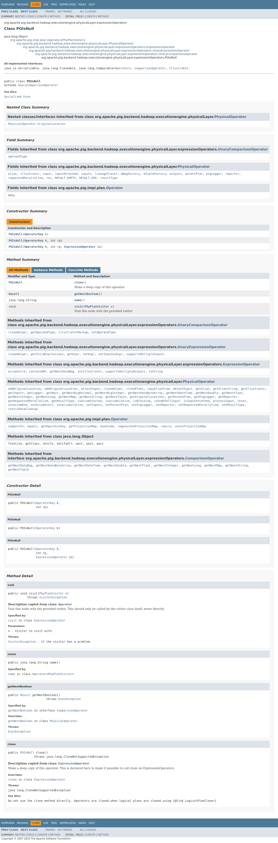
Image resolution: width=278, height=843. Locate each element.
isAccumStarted (89, 401)
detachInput (182, 388)
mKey (11, 195)
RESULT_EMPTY (65, 178)
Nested (20, 16)
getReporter (227, 396)
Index (82, 4)
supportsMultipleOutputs (125, 371)
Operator (122, 68)
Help (92, 4)
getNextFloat (232, 392)
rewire (166, 426)
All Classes (88, 11)
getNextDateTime (179, 392)
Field (30, 16)
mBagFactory (130, 173)
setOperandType (103, 332)
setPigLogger (141, 404)
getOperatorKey (53, 426)
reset (241, 401)
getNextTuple (115, 396)
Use (45, 4)
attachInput (90, 388)
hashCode (107, 426)
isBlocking (141, 401)
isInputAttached (196, 401)
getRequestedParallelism (28, 401)
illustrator (29, 173)
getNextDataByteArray (145, 392)
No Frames (65, 11)
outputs (176, 173)
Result (14, 294)
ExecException (69, 699)
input (47, 173)
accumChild (16, 371)
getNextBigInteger (109, 392)
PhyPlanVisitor (72, 40)
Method (54, 16)
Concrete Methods (83, 270)
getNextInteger (20, 396)
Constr (42, 16)
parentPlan (194, 173)
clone (78, 282)
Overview (7, 4)
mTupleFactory (155, 173)
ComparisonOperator (150, 68)
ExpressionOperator (80, 246)
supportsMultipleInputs (145, 354)
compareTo (16, 426)
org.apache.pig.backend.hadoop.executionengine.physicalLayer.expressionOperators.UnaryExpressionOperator (109, 50)
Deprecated (68, 4)
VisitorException (53, 597)
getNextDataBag (62, 371)
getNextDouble (207, 392)
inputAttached (66, 173)
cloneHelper (17, 332)
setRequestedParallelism (198, 404)
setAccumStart (42, 404)
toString (156, 371)
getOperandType (43, 332)
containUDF (37, 371)
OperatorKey (33, 234)
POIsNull (15, 234)
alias (12, 173)
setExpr (89, 354)
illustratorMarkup (73, 332)
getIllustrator (253, 388)
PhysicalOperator (230, 117)
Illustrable (178, 68)
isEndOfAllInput (167, 401)
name (77, 300)
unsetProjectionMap (190, 426)
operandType (17, 156)
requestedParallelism (25, 178)
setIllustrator (89, 371)
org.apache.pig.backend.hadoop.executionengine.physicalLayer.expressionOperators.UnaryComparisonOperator (116, 54)
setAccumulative (70, 404)
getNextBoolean (86, 294)
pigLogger (214, 173)
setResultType (233, 404)
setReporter (165, 404)
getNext (52, 392)
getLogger (35, 392)
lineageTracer (106, 173)
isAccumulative (117, 401)
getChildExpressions (47, 354)
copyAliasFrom (158, 388)
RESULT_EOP (88, 178)
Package (22, 4)
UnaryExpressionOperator (202, 347)
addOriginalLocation (24, 388)
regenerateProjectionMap (137, 426)
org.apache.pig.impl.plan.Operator (35, 40)
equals (32, 426)
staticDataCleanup (23, 409)
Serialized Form (17, 96)
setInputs (94, 404)
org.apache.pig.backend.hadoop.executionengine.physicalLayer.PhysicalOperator (75, 43)
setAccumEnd (17, 404)
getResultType (63, 401)
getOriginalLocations (147, 396)
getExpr (73, 354)
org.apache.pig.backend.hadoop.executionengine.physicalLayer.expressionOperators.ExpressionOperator (99, 47)
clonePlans (134, 388)
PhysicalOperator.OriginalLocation (36, 124)
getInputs (16, 392)
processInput (223, 401)
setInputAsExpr (110, 354)
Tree (54, 4)
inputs (86, 173)
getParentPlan (179, 396)
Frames (50, 11)
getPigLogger (204, 396)
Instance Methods (48, 270)
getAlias (202, 388)
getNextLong (45, 396)
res (48, 178)
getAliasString (225, 388)
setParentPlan (116, 404)
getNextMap (67, 396)
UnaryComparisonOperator (38, 85)
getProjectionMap (83, 426)
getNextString (90, 396)
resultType (108, 178)
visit (78, 306)
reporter (232, 173)
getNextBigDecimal (76, 392)
